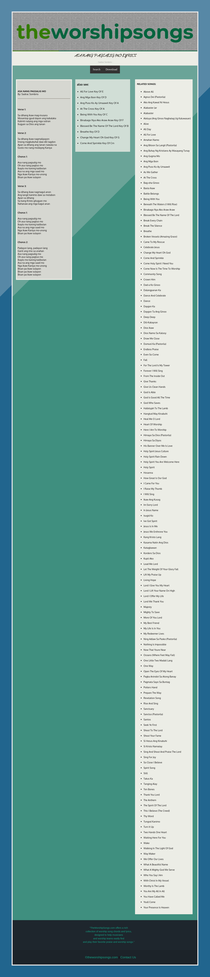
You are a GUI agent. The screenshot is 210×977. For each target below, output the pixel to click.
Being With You (151, 198)
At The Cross (150, 177)
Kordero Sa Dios (152, 553)
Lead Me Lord (151, 563)
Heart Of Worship (153, 424)
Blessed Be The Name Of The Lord (161, 215)
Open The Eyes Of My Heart (158, 671)
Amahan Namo (151, 139)
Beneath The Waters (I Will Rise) (160, 204)
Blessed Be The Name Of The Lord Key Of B (104, 125)
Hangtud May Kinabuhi (155, 413)
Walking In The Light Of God (158, 848)
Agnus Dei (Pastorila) (154, 96)
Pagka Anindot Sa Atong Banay (160, 676)
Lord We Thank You (154, 601)
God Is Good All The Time (157, 397)
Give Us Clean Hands (154, 386)
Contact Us (128, 957)
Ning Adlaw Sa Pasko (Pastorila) (160, 638)
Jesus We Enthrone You (156, 531)
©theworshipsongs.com (101, 957)
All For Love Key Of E (92, 91)
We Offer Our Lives (154, 859)
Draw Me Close (151, 338)
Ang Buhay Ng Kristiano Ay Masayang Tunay (167, 150)
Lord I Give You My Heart (156, 585)
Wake (146, 842)
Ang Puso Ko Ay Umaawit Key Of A (99, 103)
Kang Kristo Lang (152, 537)
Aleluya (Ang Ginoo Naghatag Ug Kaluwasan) (167, 118)
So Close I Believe (153, 762)
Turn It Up (149, 826)
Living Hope (150, 579)
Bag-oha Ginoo (151, 182)
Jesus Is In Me (151, 526)
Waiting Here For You (155, 837)
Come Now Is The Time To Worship (162, 268)
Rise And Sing (151, 703)
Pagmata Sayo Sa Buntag (157, 681)
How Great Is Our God (155, 478)
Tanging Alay (150, 783)
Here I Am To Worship (155, 429)
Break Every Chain (153, 220)
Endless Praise (151, 349)
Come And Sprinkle (154, 257)
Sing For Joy (150, 757)
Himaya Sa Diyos (152, 440)
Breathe (148, 231)
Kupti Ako (149, 558)
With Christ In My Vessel (156, 880)
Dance (147, 300)
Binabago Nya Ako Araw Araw (159, 209)
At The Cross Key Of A (92, 108)
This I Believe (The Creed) (157, 810)
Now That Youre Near (155, 649)
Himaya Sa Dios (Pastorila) (157, 435)
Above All (149, 91)
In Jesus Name (151, 510)
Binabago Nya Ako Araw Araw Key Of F (102, 120)
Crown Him (149, 279)
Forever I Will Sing (153, 370)
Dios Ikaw (149, 327)
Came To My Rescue (154, 241)
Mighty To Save (152, 612)
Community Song (153, 274)
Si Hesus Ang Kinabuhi (155, 740)
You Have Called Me (154, 896)
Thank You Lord (152, 794)
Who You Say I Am (153, 875)
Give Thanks (150, 381)
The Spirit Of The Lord (155, 805)
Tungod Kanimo (152, 821)
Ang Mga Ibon (151, 161)
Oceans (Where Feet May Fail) (159, 655)
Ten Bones (149, 789)
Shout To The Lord (153, 730)
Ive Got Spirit (150, 520)
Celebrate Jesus (152, 247)
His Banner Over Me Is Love (158, 445)
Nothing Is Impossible (155, 644)
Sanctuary (149, 708)
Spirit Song (149, 767)
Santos (147, 719)
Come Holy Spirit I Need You (158, 263)
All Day (147, 129)
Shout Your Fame (152, 735)
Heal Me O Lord (152, 418)
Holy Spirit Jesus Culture (156, 451)
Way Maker (149, 853)
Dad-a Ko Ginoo (152, 284)
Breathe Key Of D (89, 131)
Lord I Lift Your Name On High (159, 590)
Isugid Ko (148, 515)
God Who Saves (152, 402)
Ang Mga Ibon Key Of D (93, 97)
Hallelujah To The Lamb (156, 408)
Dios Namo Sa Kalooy (155, 333)
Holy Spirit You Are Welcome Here (161, 461)
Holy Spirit (149, 467)
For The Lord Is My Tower (157, 365)
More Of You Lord (153, 617)
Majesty (148, 606)
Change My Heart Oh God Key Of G (99, 137)
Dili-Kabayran (151, 322)
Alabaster (149, 113)
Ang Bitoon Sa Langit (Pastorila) (160, 145)
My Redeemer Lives (154, 633)
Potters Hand (150, 687)
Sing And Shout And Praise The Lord (162, 751)
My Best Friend (151, 622)
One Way (148, 665)
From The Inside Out (154, 375)
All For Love (150, 134)
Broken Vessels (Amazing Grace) (160, 236)
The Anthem (150, 800)
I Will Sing (149, 494)
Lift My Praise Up (152, 574)
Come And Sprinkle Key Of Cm (97, 143)
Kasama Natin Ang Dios (156, 542)
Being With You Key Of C (94, 114)
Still (146, 773)
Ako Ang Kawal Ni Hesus (156, 102)
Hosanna (148, 472)
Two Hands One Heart (155, 832)
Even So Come (151, 354)
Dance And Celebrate (155, 295)
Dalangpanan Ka (152, 290)
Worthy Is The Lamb (154, 885)
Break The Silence (153, 225)
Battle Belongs (151, 193)
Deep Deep (149, 316)
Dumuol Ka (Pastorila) (155, 343)
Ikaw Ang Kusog (152, 499)
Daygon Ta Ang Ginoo (155, 311)
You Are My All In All (154, 891)
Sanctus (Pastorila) (153, 714)
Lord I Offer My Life (154, 596)
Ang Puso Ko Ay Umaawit (157, 166)
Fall (145, 359)
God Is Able (150, 392)
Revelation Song (152, 697)
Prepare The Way (152, 692)
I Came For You (151, 483)
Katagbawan (150, 547)
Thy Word (149, 816)
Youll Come (149, 901)
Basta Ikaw (149, 188)
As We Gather (151, 172)
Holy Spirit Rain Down (155, 456)
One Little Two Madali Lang (158, 660)
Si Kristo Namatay (153, 746)
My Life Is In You (152, 628)
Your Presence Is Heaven (156, 907)
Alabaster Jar (150, 107)
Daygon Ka (149, 306)
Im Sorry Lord (151, 504)
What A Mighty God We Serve (159, 869)
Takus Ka (148, 778)
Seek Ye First (150, 724)
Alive (146, 123)
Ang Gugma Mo (152, 156)
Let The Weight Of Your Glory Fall (161, 569)
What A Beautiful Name (156, 864)
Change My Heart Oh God (157, 252)
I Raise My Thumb (153, 488)
